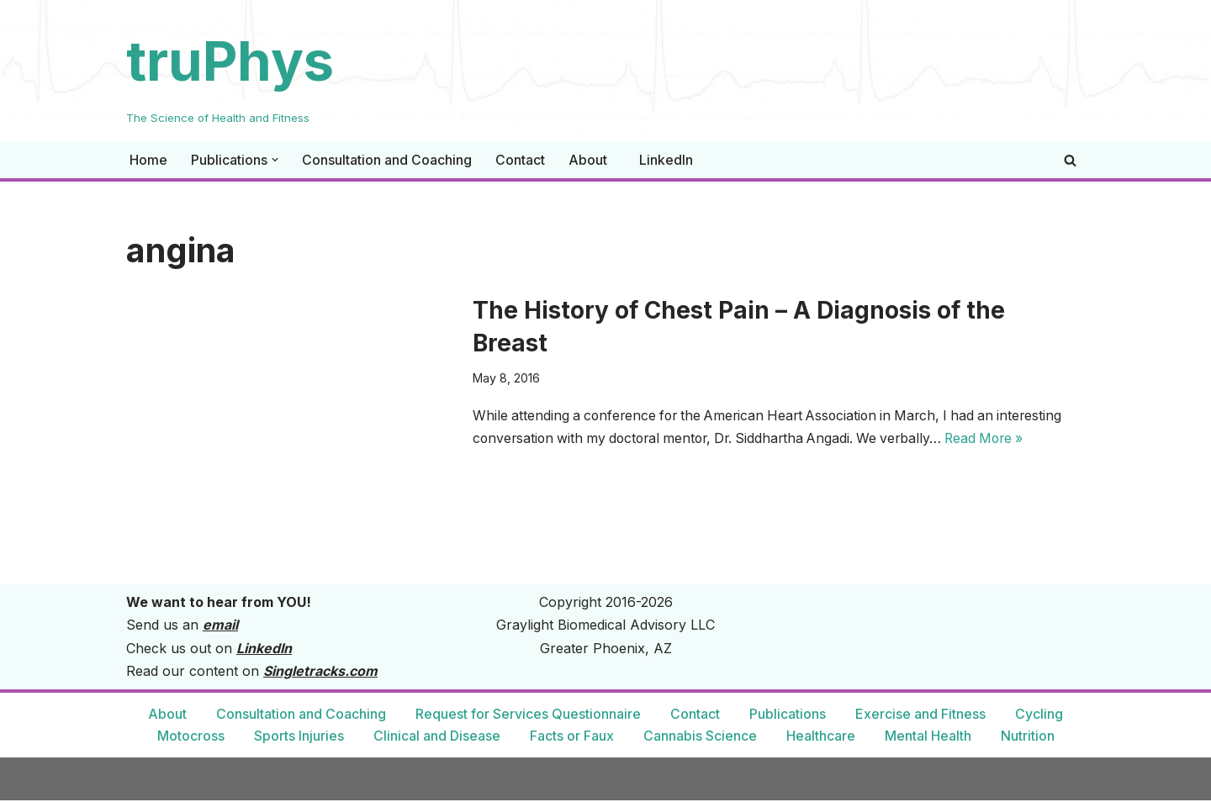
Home (148, 159)
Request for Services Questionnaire (528, 715)
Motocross (191, 737)
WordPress (289, 780)
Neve (143, 780)
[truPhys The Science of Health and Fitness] (230, 71)
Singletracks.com (320, 672)
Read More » (1004, 439)
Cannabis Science (700, 737)
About (587, 159)
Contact (520, 159)
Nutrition (1028, 737)
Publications (787, 715)
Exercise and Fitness (920, 715)
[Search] (1070, 160)
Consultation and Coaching (387, 159)
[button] (275, 159)
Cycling (1039, 715)
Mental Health (928, 737)
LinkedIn (666, 159)
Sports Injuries (299, 737)
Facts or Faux (572, 737)
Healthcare (820, 737)
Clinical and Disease (436, 737)
